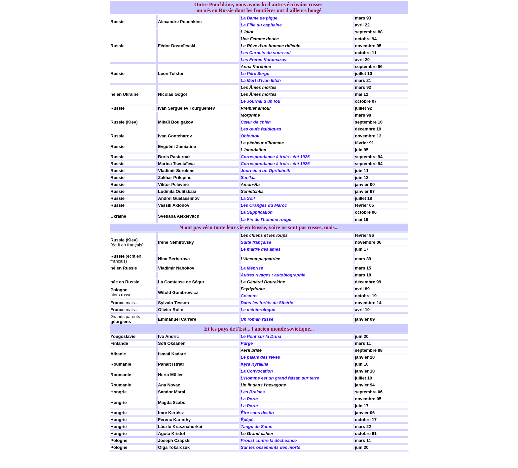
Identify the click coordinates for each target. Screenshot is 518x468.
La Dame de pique (259, 18)
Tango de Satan (257, 426)
